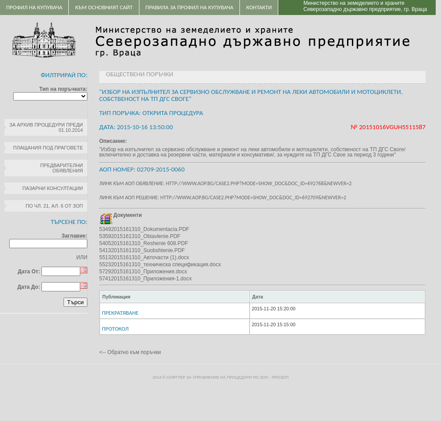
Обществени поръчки (139, 74)
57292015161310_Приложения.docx (143, 271)
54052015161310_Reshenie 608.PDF (143, 243)
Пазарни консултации (52, 188)
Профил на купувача (34, 7)
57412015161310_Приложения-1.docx (145, 279)
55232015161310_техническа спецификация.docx (160, 264)
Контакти (259, 7)
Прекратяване (120, 312)
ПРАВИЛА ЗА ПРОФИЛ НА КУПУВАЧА (189, 7)
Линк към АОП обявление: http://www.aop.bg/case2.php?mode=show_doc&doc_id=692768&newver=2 (225, 183)
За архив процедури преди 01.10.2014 (46, 127)
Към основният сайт (103, 7)
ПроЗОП (280, 377)
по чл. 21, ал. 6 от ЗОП (54, 206)
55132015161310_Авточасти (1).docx (144, 257)
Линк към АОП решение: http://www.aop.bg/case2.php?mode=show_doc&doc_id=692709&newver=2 (222, 197)
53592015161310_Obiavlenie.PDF (139, 236)
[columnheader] (174, 296)
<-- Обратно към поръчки (130, 352)
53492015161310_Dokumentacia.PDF (144, 229)
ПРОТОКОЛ (115, 328)
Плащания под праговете (48, 147)
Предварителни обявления (61, 168)
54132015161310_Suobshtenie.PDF (142, 250)
